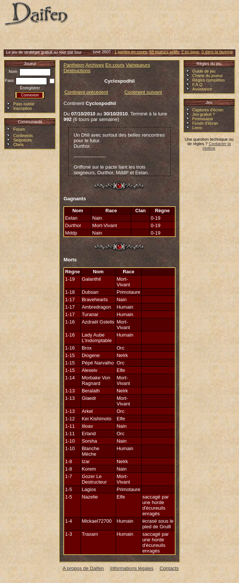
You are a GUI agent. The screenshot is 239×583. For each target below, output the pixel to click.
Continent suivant (143, 92)
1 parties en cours (130, 52)
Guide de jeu (204, 71)
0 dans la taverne (217, 52)
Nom (29, 71)
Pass (26, 80)
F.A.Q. (198, 84)
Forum (19, 129)
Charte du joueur (207, 75)
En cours (114, 65)
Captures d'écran (207, 110)
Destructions (76, 70)
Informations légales (131, 568)
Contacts (169, 568)
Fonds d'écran (205, 123)
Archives (94, 65)
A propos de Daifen (83, 568)
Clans (18, 144)
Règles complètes (208, 80)
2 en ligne (190, 52)
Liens (197, 127)
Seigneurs (22, 140)
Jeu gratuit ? (203, 114)
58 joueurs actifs (164, 52)
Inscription (22, 108)
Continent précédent (86, 92)
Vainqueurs (138, 65)
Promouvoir (202, 119)
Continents (23, 135)
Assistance (202, 89)
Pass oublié (23, 104)
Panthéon (73, 65)
